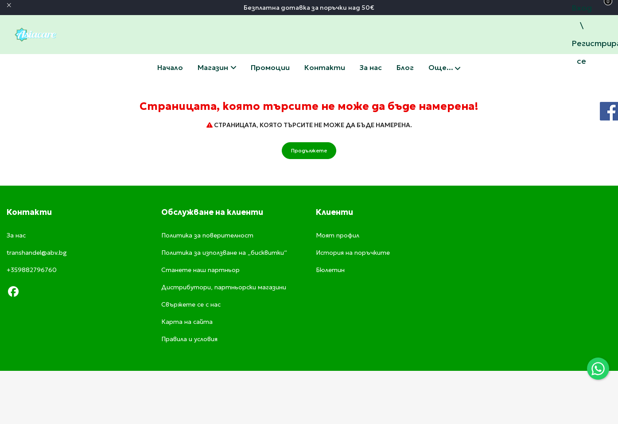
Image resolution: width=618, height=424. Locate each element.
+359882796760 (32, 270)
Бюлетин (330, 270)
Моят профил (337, 235)
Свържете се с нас (324, 67)
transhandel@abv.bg (37, 253)
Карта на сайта (187, 322)
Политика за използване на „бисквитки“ (224, 253)
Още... (444, 68)
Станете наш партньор (200, 270)
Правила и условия (189, 339)
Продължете (309, 150)
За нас (371, 67)
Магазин (217, 67)
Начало (170, 67)
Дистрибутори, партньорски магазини (223, 287)
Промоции (270, 67)
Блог (405, 67)
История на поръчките (353, 253)
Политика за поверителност (207, 235)
